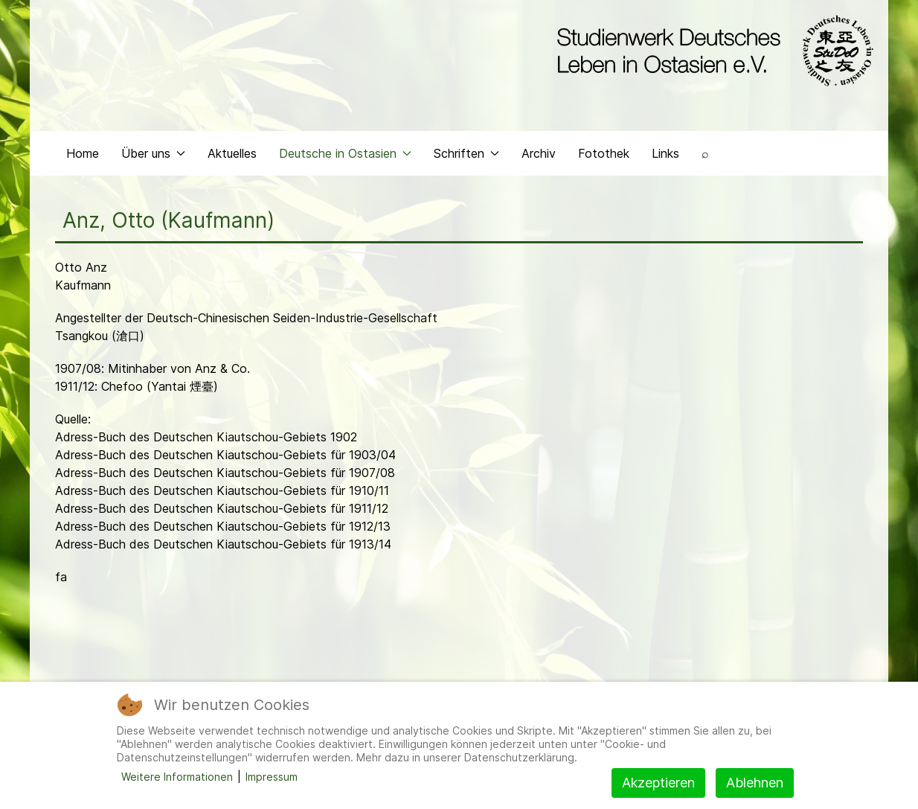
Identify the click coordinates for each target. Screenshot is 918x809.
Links (665, 153)
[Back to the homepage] (711, 50)
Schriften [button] (466, 153)
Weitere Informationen (177, 776)
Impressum (271, 776)
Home (82, 153)
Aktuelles (232, 153)
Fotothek (603, 153)
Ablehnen (754, 782)
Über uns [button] (153, 153)
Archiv (538, 153)
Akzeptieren (658, 782)
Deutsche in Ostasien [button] (345, 153)
